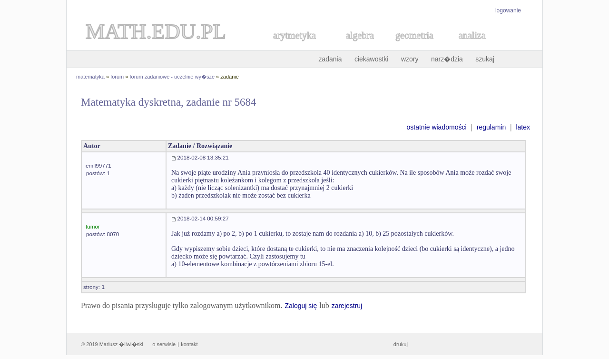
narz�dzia (447, 59)
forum (117, 77)
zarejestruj (347, 305)
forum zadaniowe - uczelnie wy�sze (172, 77)
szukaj (484, 59)
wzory (410, 59)
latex (523, 127)
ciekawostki (371, 59)
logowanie (508, 10)
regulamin (491, 127)
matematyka (90, 77)
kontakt (189, 344)
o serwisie (164, 344)
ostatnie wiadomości (436, 127)
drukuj (400, 344)
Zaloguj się (301, 305)
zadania (330, 59)
